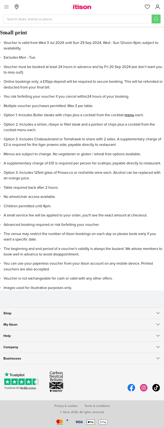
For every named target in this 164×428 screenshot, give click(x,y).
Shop (7, 313)
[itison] (82, 6)
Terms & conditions (97, 406)
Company (10, 347)
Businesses (12, 358)
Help (7, 335)
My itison (10, 324)
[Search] (156, 19)
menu (129, 115)
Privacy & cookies (66, 406)
